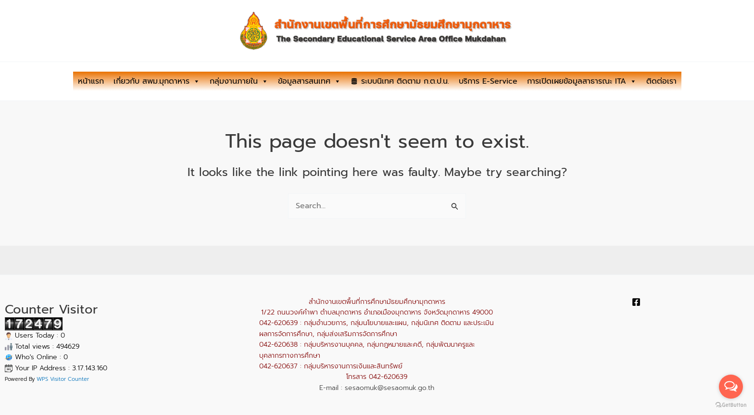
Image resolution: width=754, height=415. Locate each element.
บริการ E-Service (488, 81)
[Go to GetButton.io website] (731, 405)
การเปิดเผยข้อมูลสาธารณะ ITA (582, 81)
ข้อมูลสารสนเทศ (309, 81)
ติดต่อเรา (661, 81)
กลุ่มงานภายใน (239, 81)
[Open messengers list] (731, 387)
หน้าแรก (91, 81)
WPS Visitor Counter (63, 379)
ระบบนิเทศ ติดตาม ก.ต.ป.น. (405, 81)
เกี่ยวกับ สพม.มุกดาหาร (156, 81)
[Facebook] (636, 302)
